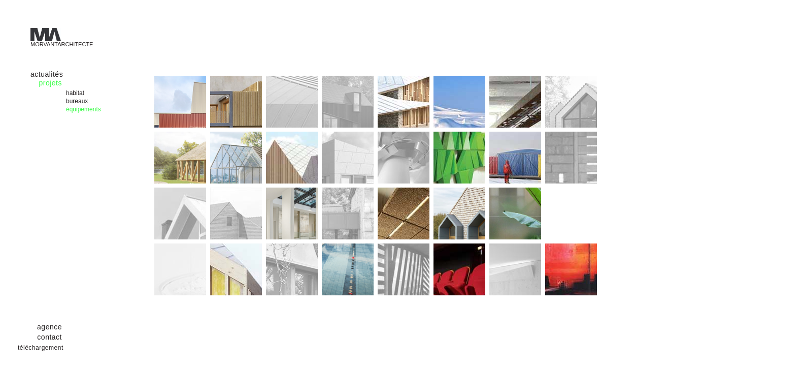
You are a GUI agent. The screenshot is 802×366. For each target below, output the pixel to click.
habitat (75, 93)
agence (49, 327)
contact (49, 337)
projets (50, 83)
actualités (46, 74)
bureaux (77, 101)
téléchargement (40, 347)
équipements (83, 109)
